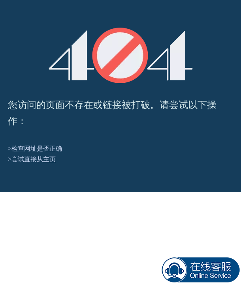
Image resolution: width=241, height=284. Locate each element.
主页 (49, 159)
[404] (121, 55)
